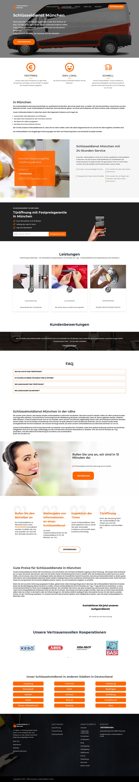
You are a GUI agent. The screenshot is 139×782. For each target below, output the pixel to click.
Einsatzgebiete (52, 7)
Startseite (38, 7)
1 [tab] (68, 657)
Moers (28, 700)
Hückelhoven (111, 700)
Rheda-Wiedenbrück (28, 705)
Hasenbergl (85, 759)
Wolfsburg (111, 694)
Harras (83, 756)
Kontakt (98, 7)
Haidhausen (85, 753)
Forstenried (85, 736)
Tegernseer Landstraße (85, 732)
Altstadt (83, 728)
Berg (82, 743)
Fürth (69, 689)
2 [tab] (71, 657)
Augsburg (28, 683)
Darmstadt (28, 689)
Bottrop (69, 700)
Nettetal (69, 705)
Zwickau (69, 694)
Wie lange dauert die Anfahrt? (27, 391)
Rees (110, 705)
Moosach (84, 762)
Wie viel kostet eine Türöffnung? (28, 372)
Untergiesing (85, 746)
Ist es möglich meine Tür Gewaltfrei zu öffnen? (34, 378)
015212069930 (21, 527)
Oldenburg (111, 683)
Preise (77, 7)
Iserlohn (28, 694)
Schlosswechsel (31, 301)
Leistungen (66, 7)
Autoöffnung (69, 301)
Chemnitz (69, 683)
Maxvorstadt (85, 766)
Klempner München (20, 751)
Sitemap (16, 748)
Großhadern (85, 739)
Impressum (17, 745)
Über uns (87, 7)
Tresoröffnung (108, 301)
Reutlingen (111, 689)
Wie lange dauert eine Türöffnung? (29, 384)
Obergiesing (85, 749)
